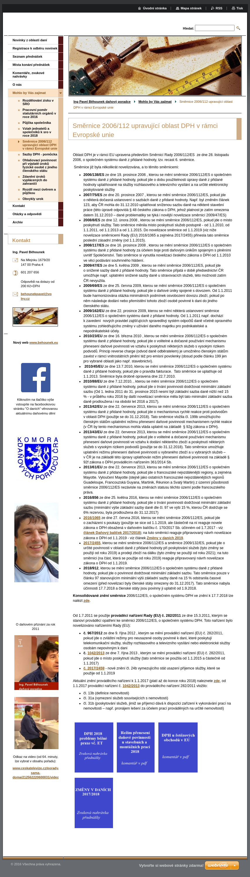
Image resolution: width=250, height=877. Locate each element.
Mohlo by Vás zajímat (155, 101)
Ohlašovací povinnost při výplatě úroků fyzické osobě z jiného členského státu (40, 165)
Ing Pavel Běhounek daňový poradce (102, 101)
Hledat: (188, 28)
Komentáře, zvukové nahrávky (28, 74)
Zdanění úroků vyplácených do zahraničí (35, 180)
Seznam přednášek (27, 56)
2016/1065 (91, 518)
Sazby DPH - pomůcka (40, 154)
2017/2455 (91, 543)
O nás (17, 84)
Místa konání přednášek (31, 64)
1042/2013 (96, 653)
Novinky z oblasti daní (30, 40)
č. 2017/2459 (94, 668)
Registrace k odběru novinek (35, 48)
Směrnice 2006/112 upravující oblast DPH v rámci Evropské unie (40, 145)
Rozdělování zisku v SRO (38, 102)
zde (86, 601)
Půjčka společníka (37, 122)
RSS (219, 8)
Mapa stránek (191, 8)
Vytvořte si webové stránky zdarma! (171, 865)
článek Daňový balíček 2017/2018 (111, 533)
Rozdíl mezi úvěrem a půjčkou (39, 191)
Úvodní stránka (155, 8)
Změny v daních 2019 (165, 538)
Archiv (18, 222)
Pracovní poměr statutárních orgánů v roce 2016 (39, 113)
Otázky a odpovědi (27, 214)
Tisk (240, 8)
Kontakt (19, 206)
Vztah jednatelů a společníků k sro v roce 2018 (37, 132)
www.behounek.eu (43, 342)
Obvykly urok (33, 199)
